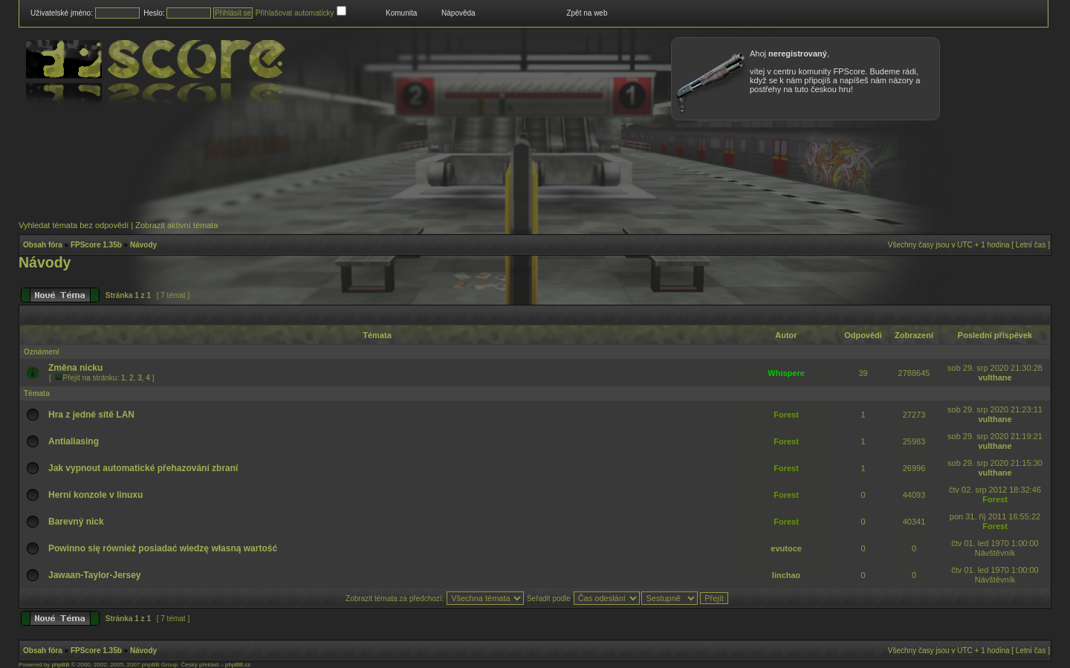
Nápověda (458, 13)
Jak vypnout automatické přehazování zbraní (143, 468)
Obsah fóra (42, 245)
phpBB (60, 664)
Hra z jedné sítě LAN (91, 414)
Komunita (401, 13)
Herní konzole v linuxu (95, 495)
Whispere (786, 373)
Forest (786, 414)
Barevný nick (76, 521)
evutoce (786, 548)
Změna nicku (75, 368)
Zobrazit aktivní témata (176, 225)
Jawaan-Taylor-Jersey (94, 575)
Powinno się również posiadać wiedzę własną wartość (162, 548)
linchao (786, 575)
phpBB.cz (237, 664)
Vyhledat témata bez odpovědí (74, 225)
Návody (143, 245)
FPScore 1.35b (96, 245)
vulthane (994, 377)
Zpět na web (586, 13)
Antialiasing (73, 441)
